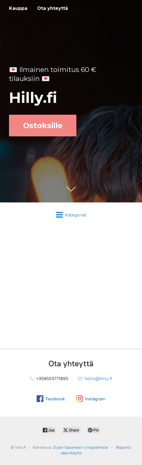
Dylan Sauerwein (68, 447)
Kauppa (18, 8)
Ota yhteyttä (52, 8)
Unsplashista (96, 447)
